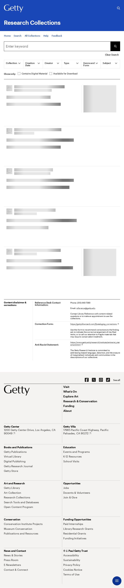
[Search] (17, 35)
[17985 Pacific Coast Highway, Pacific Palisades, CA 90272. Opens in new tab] (91, 431)
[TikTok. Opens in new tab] (108, 380)
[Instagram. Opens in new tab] (101, 380)
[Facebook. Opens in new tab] (87, 380)
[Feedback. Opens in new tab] (57, 35)
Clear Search (112, 54)
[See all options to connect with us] (116, 380)
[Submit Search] (115, 46)
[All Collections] (32, 35)
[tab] (13, 64)
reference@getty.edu (85, 308)
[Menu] (116, 580)
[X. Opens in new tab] (94, 380)
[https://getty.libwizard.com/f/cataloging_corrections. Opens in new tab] (94, 324)
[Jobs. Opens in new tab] (66, 487)
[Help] (45, 35)
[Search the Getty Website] (118, 8)
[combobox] (57, 46)
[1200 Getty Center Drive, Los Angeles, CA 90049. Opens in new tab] (32, 431)
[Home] (7, 35)
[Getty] (13, 9)
